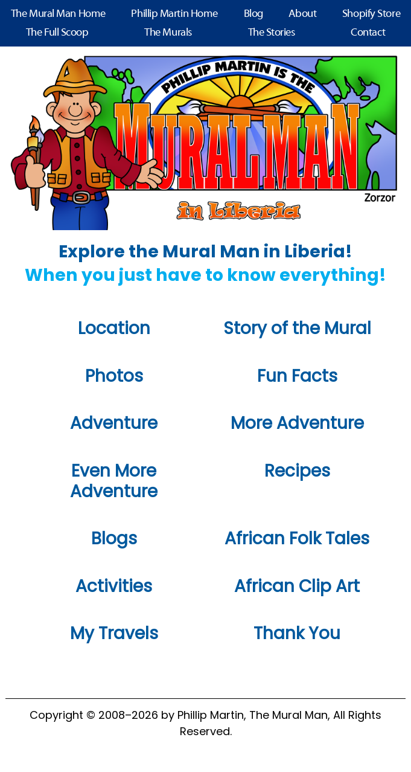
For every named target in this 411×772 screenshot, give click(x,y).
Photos (114, 376)
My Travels (114, 633)
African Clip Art (297, 586)
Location (114, 328)
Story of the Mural (297, 328)
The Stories (271, 33)
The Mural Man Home (58, 14)
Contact (368, 33)
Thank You (296, 633)
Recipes (297, 471)
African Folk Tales (297, 538)
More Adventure (297, 423)
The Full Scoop (57, 33)
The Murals (168, 33)
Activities (113, 586)
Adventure (114, 423)
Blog (253, 14)
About (302, 14)
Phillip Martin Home (174, 14)
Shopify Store (371, 14)
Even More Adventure (114, 481)
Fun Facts (297, 376)
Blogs (114, 538)
